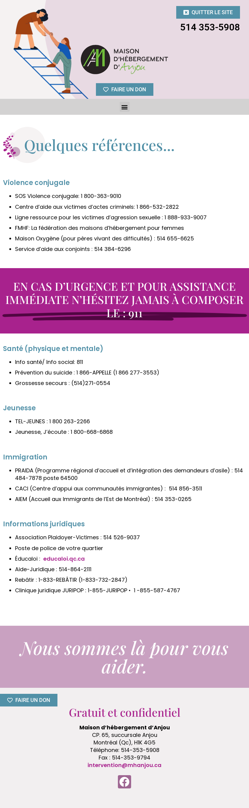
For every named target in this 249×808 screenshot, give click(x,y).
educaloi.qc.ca (64, 558)
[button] (125, 107)
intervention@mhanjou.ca (124, 765)
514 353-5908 (210, 27)
